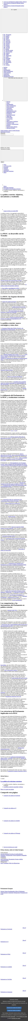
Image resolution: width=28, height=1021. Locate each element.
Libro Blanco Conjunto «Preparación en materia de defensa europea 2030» (14, 356)
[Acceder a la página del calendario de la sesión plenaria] (3, 856)
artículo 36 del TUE (12, 610)
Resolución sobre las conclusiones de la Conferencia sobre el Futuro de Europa (11, 500)
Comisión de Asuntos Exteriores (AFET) (17, 771)
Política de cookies (23, 1019)
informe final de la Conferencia (12, 503)
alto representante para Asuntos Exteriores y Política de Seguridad (12, 311)
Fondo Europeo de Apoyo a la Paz (19, 678)
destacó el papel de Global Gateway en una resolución (12, 527)
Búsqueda (3, 133)
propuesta (3, 692)
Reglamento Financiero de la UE (13, 696)
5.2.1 (12, 430)
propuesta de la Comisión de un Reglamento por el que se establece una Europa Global (13, 564)
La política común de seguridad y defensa (13, 285)
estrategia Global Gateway (7, 370)
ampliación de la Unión (13, 597)
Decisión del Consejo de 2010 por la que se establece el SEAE (13, 483)
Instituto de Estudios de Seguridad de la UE (11, 318)
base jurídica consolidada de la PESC (10, 288)
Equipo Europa (11, 516)
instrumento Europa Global (8, 536)
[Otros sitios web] (15, 89)
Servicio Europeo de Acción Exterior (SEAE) (11, 280)
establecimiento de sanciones (19, 307)
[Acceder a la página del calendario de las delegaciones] (6, 863)
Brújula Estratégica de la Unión (11, 354)
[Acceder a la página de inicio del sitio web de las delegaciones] (2, 863)
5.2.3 (15, 430)
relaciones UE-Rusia (19, 592)
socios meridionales (17, 600)
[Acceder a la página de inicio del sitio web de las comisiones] (2, 859)
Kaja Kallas (3, 665)
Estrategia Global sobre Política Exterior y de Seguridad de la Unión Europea (12, 329)
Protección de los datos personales (8, 1019)
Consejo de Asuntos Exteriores (9, 301)
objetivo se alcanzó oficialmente (14, 376)
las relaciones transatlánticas (16, 594)
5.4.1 (16, 457)
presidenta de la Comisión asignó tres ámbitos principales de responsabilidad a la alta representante (13, 383)
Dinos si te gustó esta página (7, 789)
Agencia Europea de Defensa (17, 317)
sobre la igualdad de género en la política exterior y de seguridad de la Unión (14, 459)
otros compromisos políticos (10, 670)
